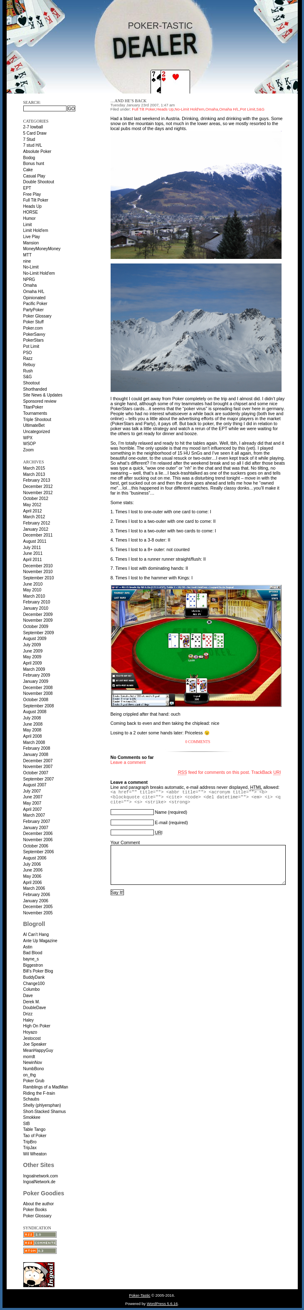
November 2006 (38, 839)
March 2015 (34, 468)
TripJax (30, 1147)
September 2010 (38, 578)
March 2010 (34, 596)
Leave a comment (128, 762)
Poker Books (35, 1209)
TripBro (30, 1142)
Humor (29, 218)
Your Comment (125, 842)
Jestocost (32, 1038)
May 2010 (32, 590)
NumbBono (33, 1068)
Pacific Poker (35, 303)
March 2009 (34, 669)
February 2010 (36, 602)
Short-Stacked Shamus (44, 1111)
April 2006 (32, 882)
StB (26, 1123)
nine (27, 261)
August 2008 (35, 711)
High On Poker (37, 1026)
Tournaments (35, 413)
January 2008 (36, 754)
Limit (27, 224)
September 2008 (38, 706)
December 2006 (38, 833)
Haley (28, 1020)
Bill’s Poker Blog (38, 971)
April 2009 (32, 663)
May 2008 (32, 730)
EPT (27, 188)
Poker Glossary (37, 316)
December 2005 (38, 906)
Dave (28, 995)
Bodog (29, 157)
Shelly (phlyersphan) (42, 1105)
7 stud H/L (32, 145)
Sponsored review (40, 401)
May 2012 (32, 504)
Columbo (31, 989)
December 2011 (38, 535)
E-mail (161, 822)
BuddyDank (34, 977)
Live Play (31, 236)
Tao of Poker (35, 1135)
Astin (27, 947)
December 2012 (38, 486)
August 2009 (35, 638)
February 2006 (36, 894)
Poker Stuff (33, 322)
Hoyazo (30, 1032)
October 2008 (36, 699)
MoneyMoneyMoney (42, 248)
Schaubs (31, 1099)
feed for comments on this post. (214, 772)
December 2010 (38, 566)
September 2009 (38, 632)
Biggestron (33, 965)
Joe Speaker (35, 1044)
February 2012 (36, 523)
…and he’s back (129, 100)
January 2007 (36, 827)
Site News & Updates (43, 395)
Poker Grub (33, 1081)
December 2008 (38, 687)
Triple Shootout (37, 419)
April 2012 (32, 511)
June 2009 (33, 651)
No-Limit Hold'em (39, 273)
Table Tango (34, 1129)
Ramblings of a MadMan (45, 1087)
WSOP (29, 443)
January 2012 (36, 529)
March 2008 (34, 742)
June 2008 (33, 724)
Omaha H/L (33, 291)
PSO (27, 352)
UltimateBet (34, 425)
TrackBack (266, 772)
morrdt (29, 1056)
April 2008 (32, 736)
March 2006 (34, 888)
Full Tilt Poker (36, 200)
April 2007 (32, 809)
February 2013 (36, 480)
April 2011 (32, 559)
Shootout (31, 383)
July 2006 (32, 864)
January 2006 (36, 901)
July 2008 (32, 718)
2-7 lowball (33, 127)
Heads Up (32, 206)
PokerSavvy (34, 334)
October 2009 (36, 626)
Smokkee (32, 1117)
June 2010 (33, 584)
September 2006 (38, 852)
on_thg (29, 1075)
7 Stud (29, 139)
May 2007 (32, 803)
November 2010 (38, 571)
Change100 (34, 983)
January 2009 (36, 681)
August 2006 (35, 858)
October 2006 (36, 846)
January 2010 (36, 608)
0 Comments (197, 742)
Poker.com (33, 328)
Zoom (28, 450)
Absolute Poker (37, 151)
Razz (28, 358)
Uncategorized (36, 431)
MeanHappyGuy (38, 1050)
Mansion (31, 243)
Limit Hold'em (35, 230)
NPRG (29, 279)
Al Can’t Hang (36, 934)
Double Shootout (38, 182)
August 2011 (35, 541)
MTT (27, 255)
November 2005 (38, 913)
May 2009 (32, 657)
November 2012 (38, 492)
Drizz (28, 1014)
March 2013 (34, 474)
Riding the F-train (39, 1093)
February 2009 (36, 675)
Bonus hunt (33, 163)
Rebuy (29, 364)
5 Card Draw (35, 133)
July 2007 (32, 791)
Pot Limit (31, 346)
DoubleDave (34, 1007)
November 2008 (38, 693)
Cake (28, 169)
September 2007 (38, 779)
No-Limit (31, 267)
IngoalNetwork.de (39, 1181)
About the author (38, 1204)
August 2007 (35, 785)
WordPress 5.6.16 (162, 1304)
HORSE (30, 212)
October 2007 (36, 773)
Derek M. (31, 1002)
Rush (28, 371)
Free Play (32, 194)
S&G (27, 376)
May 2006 (32, 876)
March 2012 (34, 517)
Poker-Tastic (160, 26)
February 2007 (36, 821)
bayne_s (31, 959)
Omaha (30, 285)
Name (160, 812)
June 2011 (33, 553)
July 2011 (32, 547)
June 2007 (33, 797)
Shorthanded (35, 389)
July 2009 (32, 645)
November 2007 (38, 766)
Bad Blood (32, 952)
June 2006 (33, 870)
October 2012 (36, 498)
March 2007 (34, 815)
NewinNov (32, 1062)
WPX (28, 438)
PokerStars (33, 340)
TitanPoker (33, 407)
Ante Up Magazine (40, 940)
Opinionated (34, 297)
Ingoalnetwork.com (40, 1176)
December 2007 (38, 760)
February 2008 (36, 748)
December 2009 (38, 614)
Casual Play (34, 176)
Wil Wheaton (35, 1154)
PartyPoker (33, 310)
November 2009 (38, 620)
